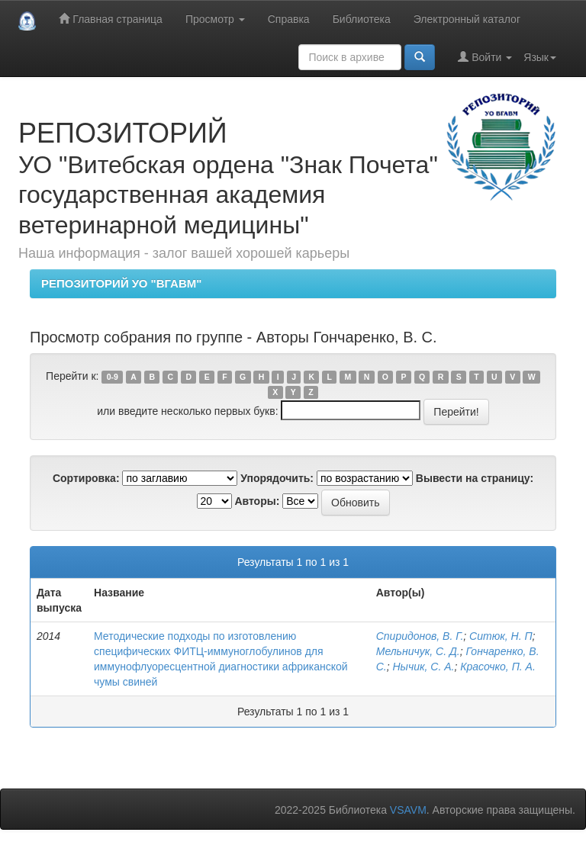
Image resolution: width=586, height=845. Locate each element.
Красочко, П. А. (498, 666)
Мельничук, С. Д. (418, 651)
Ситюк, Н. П (501, 636)
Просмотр (215, 19)
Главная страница (110, 18)
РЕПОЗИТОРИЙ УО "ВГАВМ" (121, 283)
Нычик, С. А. (424, 666)
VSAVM (408, 810)
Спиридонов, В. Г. (420, 636)
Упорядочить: (277, 478)
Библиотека (362, 19)
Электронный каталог (467, 19)
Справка (289, 19)
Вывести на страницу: (474, 478)
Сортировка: (86, 478)
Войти (485, 56)
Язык (539, 57)
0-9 (112, 376)
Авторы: (256, 501)
